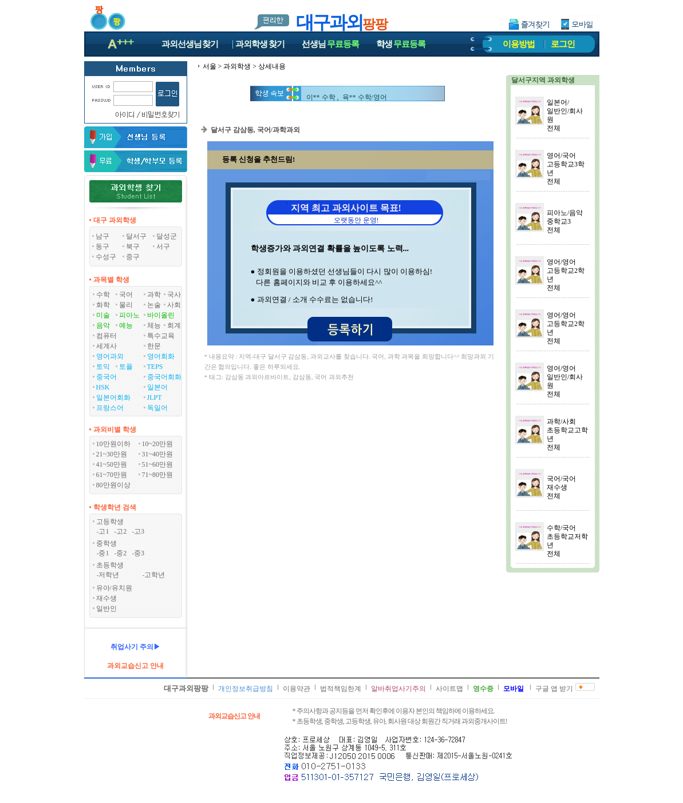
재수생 (106, 598)
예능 (126, 325)
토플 (126, 367)
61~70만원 (112, 475)
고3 (139, 531)
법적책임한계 (340, 689)
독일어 (157, 408)
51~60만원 (157, 464)
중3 (139, 553)
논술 (154, 305)
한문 (154, 346)
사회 (174, 305)
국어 (126, 295)
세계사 (106, 346)
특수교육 (161, 336)
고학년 (154, 575)
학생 (400, 44)
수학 (103, 295)
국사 (174, 295)
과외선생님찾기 (190, 44)
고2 (121, 531)
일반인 (106, 609)
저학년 (108, 575)
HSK (103, 387)
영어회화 (161, 356)
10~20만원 (157, 444)
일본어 (157, 387)
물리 (126, 305)
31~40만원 (157, 454)
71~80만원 (157, 475)
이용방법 (519, 44)
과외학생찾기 (260, 44)
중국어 (106, 377)
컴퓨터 (106, 336)
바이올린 (161, 315)
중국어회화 (164, 377)
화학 (103, 305)
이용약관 (296, 689)
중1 (103, 553)
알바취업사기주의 (398, 689)
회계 (174, 325)
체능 (154, 325)
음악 (103, 325)
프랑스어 (110, 408)
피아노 (129, 315)
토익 (103, 367)
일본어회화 (113, 397)
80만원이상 (113, 485)
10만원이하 (113, 444)
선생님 (330, 44)
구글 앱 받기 (554, 689)
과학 (154, 295)
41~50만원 (112, 464)
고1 (103, 531)
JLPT (154, 397)
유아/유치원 (114, 588)
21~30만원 (112, 454)
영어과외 (110, 356)
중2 (121, 553)
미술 (103, 315)
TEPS (155, 367)
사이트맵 (449, 689)
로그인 (563, 44)
